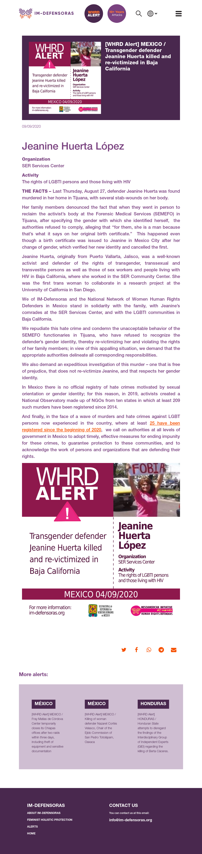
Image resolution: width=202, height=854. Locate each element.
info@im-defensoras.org (130, 820)
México (44, 704)
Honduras (153, 704)
